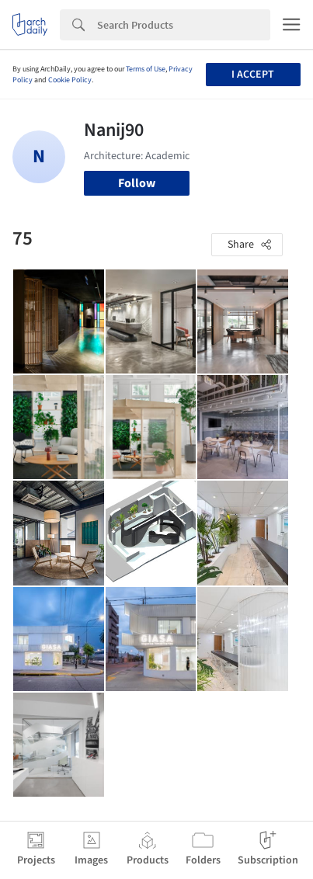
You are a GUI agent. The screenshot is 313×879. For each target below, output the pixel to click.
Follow (136, 183)
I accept (252, 74)
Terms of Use (145, 69)
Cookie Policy (70, 80)
